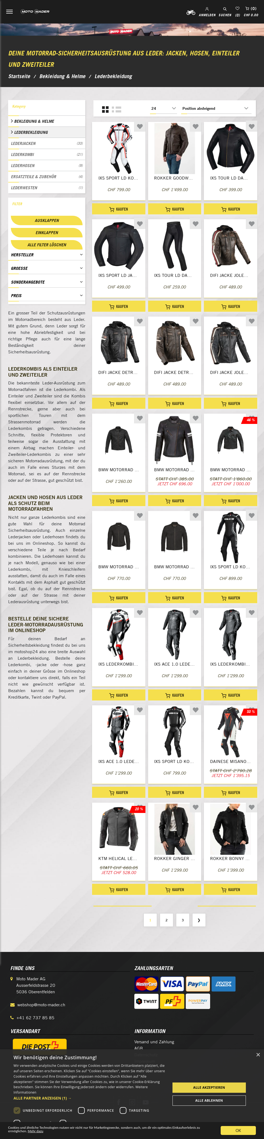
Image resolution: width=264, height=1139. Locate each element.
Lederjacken (47, 143)
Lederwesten (47, 187)
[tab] (46, 107)
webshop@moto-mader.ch (41, 1004)
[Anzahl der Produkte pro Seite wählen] (163, 108)
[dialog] (132, 1094)
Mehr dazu (100, 1133)
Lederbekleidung (31, 132)
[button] (90, 1098)
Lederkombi (47, 154)
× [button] (258, 1055)
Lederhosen (47, 165)
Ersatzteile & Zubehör (47, 176)
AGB (138, 1048)
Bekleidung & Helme (34, 121)
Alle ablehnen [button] (209, 1100)
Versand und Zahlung (154, 1041)
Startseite (19, 76)
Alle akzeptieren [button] (209, 1087)
